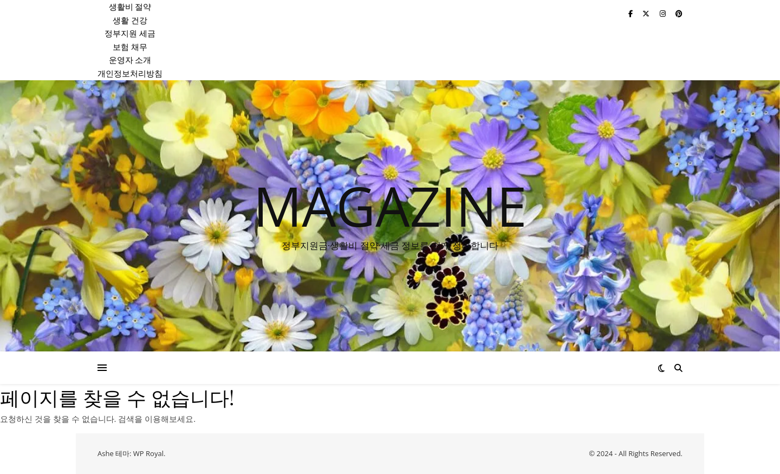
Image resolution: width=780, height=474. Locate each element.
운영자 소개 (130, 59)
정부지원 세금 (130, 33)
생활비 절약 (130, 6)
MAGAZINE (389, 205)
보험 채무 (130, 46)
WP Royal (148, 453)
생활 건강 (130, 20)
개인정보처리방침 (130, 73)
